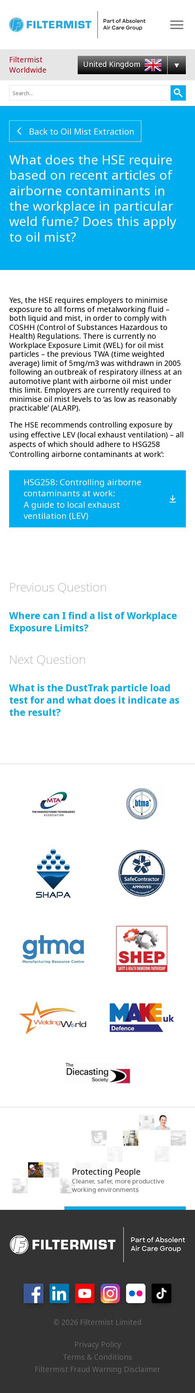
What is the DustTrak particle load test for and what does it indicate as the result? (94, 684)
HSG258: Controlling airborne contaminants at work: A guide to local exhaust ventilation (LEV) (82, 498)
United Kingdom (122, 64)
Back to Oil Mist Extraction (81, 131)
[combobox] (90, 93)
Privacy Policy (97, 1344)
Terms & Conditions (97, 1357)
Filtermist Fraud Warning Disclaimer (97, 1369)
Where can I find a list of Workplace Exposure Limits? (93, 606)
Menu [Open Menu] (177, 25)
